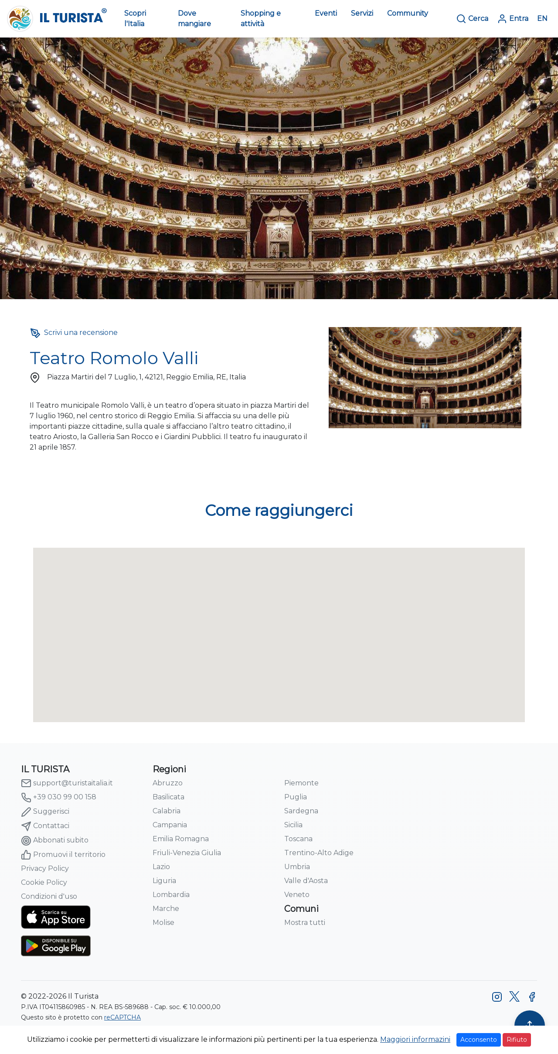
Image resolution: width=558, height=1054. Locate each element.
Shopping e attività (261, 18)
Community (407, 13)
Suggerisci (45, 812)
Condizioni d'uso (49, 896)
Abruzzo (168, 783)
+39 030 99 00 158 (58, 797)
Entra (512, 19)
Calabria (166, 811)
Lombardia (171, 894)
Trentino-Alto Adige (319, 853)
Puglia (295, 797)
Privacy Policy (45, 868)
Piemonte (301, 783)
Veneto (297, 894)
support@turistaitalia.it (67, 783)
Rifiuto (517, 1040)
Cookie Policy (44, 882)
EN (542, 18)
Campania (170, 825)
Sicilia (293, 825)
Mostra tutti (304, 922)
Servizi (362, 13)
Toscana (298, 839)
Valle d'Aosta (306, 881)
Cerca (472, 19)
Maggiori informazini (415, 1039)
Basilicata (168, 797)
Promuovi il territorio (63, 854)
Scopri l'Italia (135, 18)
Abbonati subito (54, 841)
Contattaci (45, 826)
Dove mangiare (194, 18)
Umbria (297, 867)
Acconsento (478, 1040)
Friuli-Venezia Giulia (187, 853)
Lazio (161, 867)
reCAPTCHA (122, 1017)
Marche (166, 908)
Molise (163, 922)
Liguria (164, 881)
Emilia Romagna (181, 839)
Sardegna (301, 811)
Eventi (326, 13)
